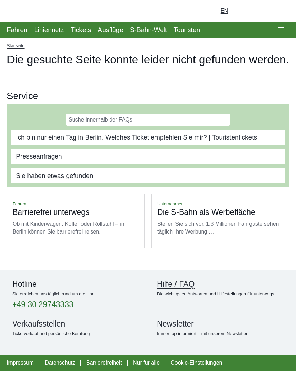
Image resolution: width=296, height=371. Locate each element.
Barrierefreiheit (104, 363)
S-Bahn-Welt (148, 29)
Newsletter (175, 323)
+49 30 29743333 (42, 305)
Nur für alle (146, 363)
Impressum (20, 363)
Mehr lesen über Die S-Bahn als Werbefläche (220, 221)
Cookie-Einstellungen (196, 363)
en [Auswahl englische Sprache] (224, 11)
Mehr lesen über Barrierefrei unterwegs (75, 221)
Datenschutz (60, 363)
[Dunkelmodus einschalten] (262, 11)
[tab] (148, 137)
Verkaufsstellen (38, 323)
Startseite (16, 45)
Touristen (186, 29)
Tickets (81, 29)
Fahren (17, 29)
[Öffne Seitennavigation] (281, 30)
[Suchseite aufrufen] (281, 11)
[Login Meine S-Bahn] (243, 11)
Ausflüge (110, 29)
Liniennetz (49, 29)
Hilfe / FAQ (176, 284)
